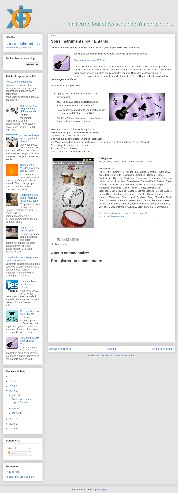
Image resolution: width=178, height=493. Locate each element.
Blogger (103, 489)
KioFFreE (14, 472)
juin (14, 395)
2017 (12, 376)
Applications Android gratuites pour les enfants (24, 259)
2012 (12, 390)
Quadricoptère (24, 47)
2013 (12, 386)
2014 (12, 381)
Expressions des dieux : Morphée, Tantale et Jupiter (29, 197)
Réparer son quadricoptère (27, 229)
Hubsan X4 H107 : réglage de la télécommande (29, 108)
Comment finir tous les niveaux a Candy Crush (30, 168)
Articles (13, 448)
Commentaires (17, 453)
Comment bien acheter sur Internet (28, 284)
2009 (12, 428)
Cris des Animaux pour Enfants (29, 313)
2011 (12, 418)
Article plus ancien (163, 348)
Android (64, 244)
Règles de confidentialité (19, 81)
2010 (12, 423)
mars (15, 408)
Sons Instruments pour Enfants (89, 60)
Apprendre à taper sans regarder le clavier (30, 138)
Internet (26, 43)
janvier (16, 413)
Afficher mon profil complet (20, 476)
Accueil (111, 348)
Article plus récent (60, 348)
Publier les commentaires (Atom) (118, 355)
